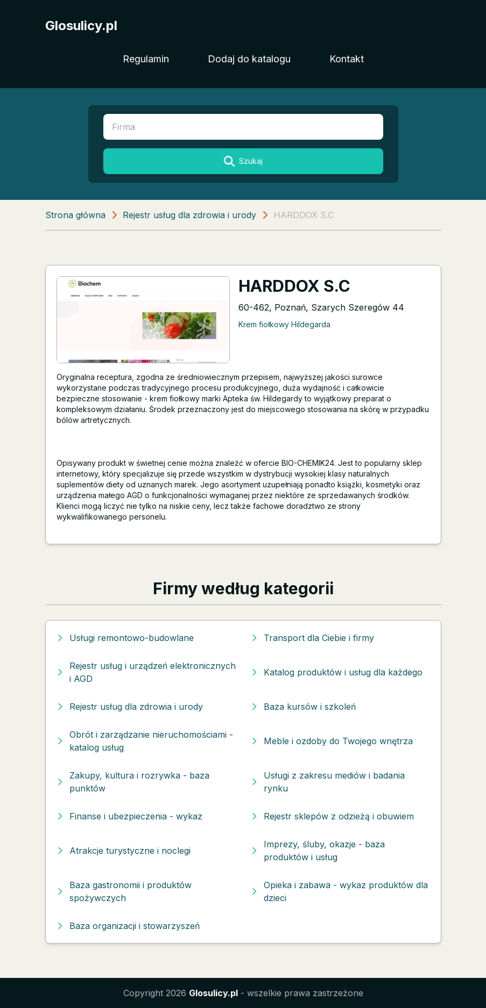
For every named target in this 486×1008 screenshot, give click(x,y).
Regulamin (146, 58)
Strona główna (75, 215)
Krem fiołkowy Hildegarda (284, 324)
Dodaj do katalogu (249, 58)
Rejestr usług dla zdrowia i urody (189, 215)
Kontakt (346, 58)
